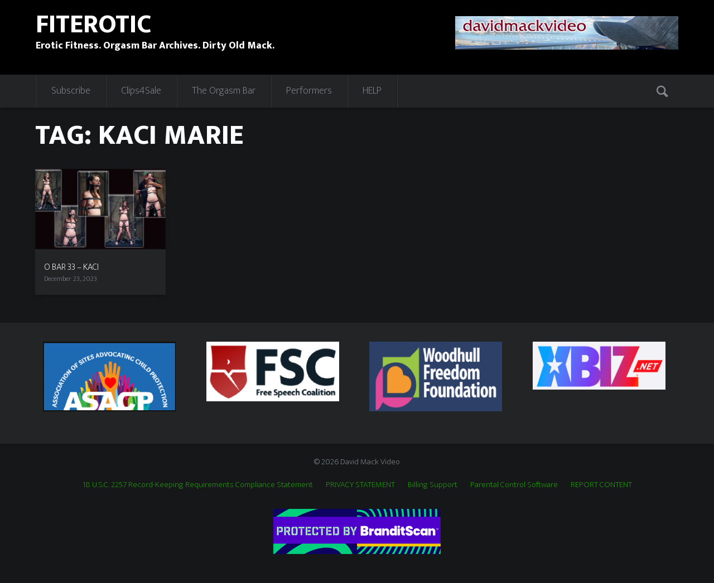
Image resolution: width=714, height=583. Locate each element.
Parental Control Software (514, 485)
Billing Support (432, 485)
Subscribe (70, 90)
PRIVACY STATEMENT (360, 485)
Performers (309, 90)
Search (663, 91)
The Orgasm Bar (223, 90)
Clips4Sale (141, 90)
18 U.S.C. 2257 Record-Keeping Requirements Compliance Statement (198, 485)
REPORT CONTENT (601, 485)
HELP (372, 90)
